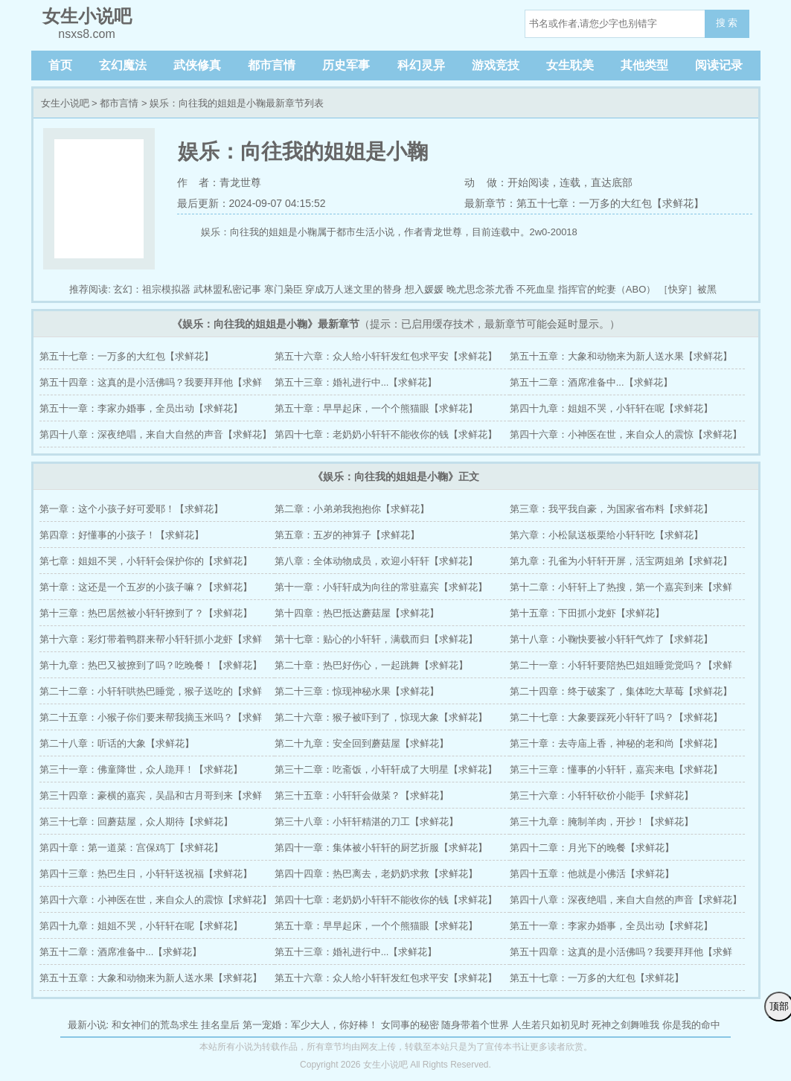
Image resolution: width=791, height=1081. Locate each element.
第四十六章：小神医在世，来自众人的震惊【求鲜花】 (626, 434)
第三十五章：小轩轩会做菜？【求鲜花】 (362, 795)
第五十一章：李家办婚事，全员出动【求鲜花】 (141, 408)
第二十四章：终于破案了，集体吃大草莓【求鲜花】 (621, 691)
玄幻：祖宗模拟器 (151, 289)
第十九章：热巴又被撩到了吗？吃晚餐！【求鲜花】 (150, 665)
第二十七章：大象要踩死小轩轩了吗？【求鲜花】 (616, 717)
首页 (60, 65)
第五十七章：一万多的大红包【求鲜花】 (126, 356)
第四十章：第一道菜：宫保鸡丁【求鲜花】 (131, 847)
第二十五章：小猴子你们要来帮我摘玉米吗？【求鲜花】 (150, 721)
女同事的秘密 (410, 1024)
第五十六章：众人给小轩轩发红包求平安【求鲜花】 (386, 356)
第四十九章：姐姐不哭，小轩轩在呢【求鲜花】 (611, 408)
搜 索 (727, 22)
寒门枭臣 (283, 289)
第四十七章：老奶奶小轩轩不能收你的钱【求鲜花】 (386, 434)
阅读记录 (719, 65)
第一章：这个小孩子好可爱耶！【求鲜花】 (131, 508)
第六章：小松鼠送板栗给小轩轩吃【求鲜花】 (606, 534)
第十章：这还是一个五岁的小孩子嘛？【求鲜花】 (145, 587)
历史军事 (346, 65)
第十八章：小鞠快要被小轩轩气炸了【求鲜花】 (611, 639)
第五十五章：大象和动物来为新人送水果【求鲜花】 (621, 356)
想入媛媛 (424, 289)
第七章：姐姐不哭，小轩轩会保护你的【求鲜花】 (145, 561)
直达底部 (612, 182)
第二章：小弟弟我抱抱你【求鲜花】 (352, 508)
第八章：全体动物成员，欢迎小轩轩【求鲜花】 (376, 561)
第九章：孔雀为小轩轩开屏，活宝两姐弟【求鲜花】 (621, 561)
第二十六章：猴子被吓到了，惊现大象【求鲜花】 (381, 717)
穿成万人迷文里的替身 (353, 289)
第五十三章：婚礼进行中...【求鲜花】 (356, 382)
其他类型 (644, 65)
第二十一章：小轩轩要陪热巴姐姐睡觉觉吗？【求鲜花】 (621, 669)
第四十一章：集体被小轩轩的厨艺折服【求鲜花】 (381, 847)
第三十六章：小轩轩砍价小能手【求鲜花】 (602, 795)
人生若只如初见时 (550, 1024)
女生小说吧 (65, 103)
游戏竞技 (495, 65)
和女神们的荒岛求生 (155, 1024)
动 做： (485, 182)
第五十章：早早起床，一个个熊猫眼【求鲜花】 (376, 408)
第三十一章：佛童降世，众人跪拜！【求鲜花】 (141, 769)
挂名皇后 (220, 1024)
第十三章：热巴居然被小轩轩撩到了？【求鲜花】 (145, 613)
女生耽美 (570, 65)
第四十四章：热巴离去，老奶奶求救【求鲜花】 (376, 873)
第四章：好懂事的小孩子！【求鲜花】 (121, 534)
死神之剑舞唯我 (625, 1024)
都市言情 (271, 65)
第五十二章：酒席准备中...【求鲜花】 (591, 382)
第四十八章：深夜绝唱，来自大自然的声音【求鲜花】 (155, 434)
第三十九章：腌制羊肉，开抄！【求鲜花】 (602, 821)
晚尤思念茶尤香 (480, 289)
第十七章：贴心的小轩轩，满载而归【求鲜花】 (376, 639)
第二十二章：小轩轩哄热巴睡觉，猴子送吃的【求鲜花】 (150, 695)
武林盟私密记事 (227, 289)
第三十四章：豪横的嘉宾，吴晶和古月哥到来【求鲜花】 (150, 799)
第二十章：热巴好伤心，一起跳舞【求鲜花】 (371, 665)
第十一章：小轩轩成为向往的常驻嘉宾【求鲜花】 (381, 587)
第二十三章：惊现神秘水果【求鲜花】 (357, 691)
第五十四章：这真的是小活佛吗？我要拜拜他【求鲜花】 (150, 386)
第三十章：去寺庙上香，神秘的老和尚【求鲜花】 (616, 743)
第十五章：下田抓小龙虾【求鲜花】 (587, 613)
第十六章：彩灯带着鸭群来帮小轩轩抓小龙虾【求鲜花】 (150, 643)
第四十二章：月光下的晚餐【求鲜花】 (592, 847)
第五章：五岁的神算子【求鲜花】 (347, 534)
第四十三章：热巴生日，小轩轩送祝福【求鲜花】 (145, 873)
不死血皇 (535, 289)
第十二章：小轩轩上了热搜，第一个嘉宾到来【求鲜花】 (621, 590)
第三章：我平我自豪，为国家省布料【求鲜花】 (611, 508)
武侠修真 (197, 65)
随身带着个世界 (475, 1024)
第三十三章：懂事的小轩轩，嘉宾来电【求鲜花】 (616, 769)
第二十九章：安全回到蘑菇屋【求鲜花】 (362, 743)
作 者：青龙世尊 (219, 182)
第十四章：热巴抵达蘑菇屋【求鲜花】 (357, 613)
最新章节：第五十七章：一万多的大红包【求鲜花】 (584, 203)
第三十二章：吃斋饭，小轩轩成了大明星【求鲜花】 (386, 769)
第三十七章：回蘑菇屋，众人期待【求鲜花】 (136, 821)
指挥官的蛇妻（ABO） (607, 289)
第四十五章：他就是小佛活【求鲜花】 (592, 873)
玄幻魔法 (123, 65)
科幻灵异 (421, 65)
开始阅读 (528, 182)
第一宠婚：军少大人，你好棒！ (310, 1024)
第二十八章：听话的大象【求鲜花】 (116, 743)
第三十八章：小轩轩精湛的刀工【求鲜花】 (366, 821)
